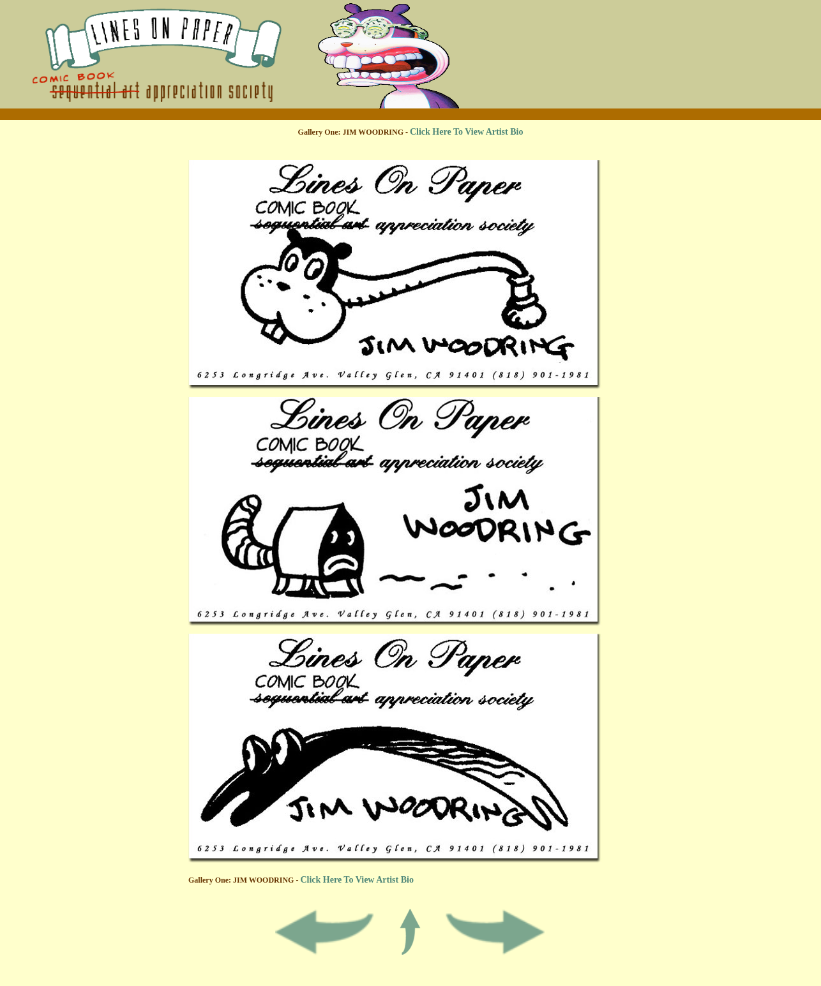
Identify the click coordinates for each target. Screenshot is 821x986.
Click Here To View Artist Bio (466, 132)
